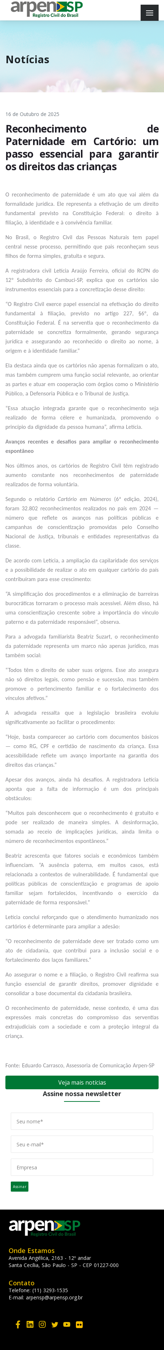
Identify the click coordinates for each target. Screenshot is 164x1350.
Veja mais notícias (82, 1082)
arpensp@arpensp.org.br (54, 1297)
